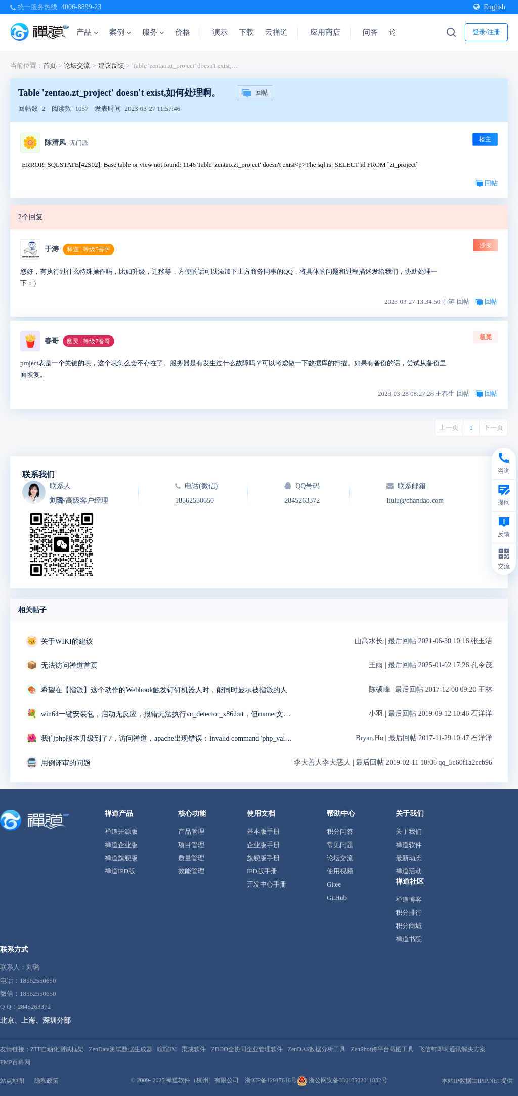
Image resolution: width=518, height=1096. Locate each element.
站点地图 (12, 1080)
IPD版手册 (262, 871)
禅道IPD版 (120, 871)
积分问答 (340, 831)
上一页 (449, 427)
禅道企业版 (121, 845)
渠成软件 (194, 1049)
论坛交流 (77, 65)
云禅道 (276, 32)
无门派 (79, 142)
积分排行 (409, 912)
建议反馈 (111, 65)
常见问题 (340, 845)
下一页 (493, 427)
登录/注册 (486, 32)
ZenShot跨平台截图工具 (382, 1049)
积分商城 (409, 926)
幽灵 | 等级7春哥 (88, 341)
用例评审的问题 (66, 763)
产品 (87, 32)
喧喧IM (167, 1049)
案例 (120, 32)
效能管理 (191, 871)
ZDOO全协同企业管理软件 (246, 1049)
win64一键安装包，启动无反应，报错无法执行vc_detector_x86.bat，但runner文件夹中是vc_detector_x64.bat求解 (167, 714)
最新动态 (409, 858)
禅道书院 (409, 939)
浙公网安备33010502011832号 (342, 1080)
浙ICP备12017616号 (271, 1080)
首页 (49, 65)
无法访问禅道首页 (69, 665)
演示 (220, 32)
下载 (246, 32)
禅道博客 (409, 899)
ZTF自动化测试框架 (56, 1049)
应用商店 (325, 32)
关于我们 (409, 831)
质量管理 (191, 858)
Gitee (334, 884)
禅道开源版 (121, 831)
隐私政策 (46, 1080)
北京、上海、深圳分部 (35, 1020)
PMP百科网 (15, 1062)
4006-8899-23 (81, 7)
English (489, 7)
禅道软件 (409, 845)
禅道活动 (409, 871)
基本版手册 (263, 831)
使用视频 (340, 871)
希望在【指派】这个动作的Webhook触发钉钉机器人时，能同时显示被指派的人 (164, 690)
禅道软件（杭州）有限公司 (202, 1080)
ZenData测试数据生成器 (120, 1049)
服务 (153, 32)
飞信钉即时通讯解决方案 (452, 1049)
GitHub (337, 897)
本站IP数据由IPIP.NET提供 (477, 1080)
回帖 (255, 93)
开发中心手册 (266, 884)
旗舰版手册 (263, 858)
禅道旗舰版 (121, 858)
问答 (370, 32)
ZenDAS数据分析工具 (317, 1049)
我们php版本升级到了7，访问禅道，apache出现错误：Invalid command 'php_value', (167, 738)
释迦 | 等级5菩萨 (88, 249)
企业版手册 (263, 845)
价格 (182, 32)
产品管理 (191, 831)
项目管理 (191, 845)
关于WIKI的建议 (67, 641)
